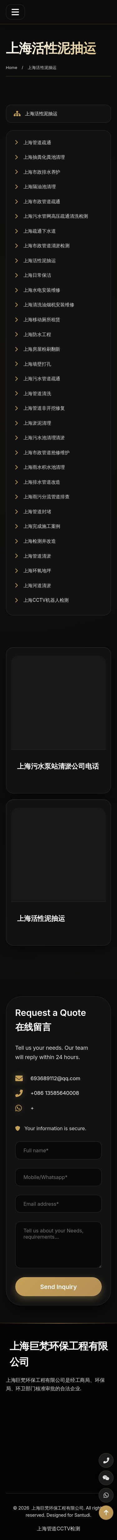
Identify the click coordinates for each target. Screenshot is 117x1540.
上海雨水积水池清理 (44, 467)
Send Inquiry (58, 1287)
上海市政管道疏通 (42, 201)
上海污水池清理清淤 (44, 438)
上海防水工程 (37, 334)
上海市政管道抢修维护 (46, 452)
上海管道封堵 (37, 511)
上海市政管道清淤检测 (46, 246)
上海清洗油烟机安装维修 (48, 305)
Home (11, 67)
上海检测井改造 (39, 541)
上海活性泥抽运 (39, 260)
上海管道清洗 (37, 393)
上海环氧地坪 (37, 571)
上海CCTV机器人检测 (46, 600)
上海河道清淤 (37, 585)
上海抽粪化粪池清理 (44, 157)
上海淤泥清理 (37, 423)
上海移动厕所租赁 (42, 319)
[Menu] (15, 11)
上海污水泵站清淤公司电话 (58, 766)
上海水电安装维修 (42, 290)
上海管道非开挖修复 (44, 408)
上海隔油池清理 (39, 187)
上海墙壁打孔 (37, 364)
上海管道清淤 (37, 556)
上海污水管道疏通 (42, 379)
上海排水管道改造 (42, 482)
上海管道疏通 (37, 142)
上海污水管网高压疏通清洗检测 (55, 216)
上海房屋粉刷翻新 (42, 349)
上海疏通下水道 (39, 231)
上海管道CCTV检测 (58, 1528)
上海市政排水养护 (42, 172)
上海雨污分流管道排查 (46, 497)
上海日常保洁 (37, 275)
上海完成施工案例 (42, 526)
